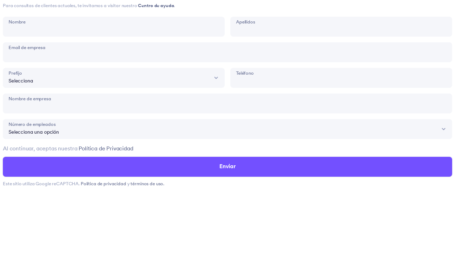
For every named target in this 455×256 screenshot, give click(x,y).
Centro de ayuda (156, 6)
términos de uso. (147, 184)
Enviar (227, 167)
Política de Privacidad (106, 149)
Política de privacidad (104, 184)
